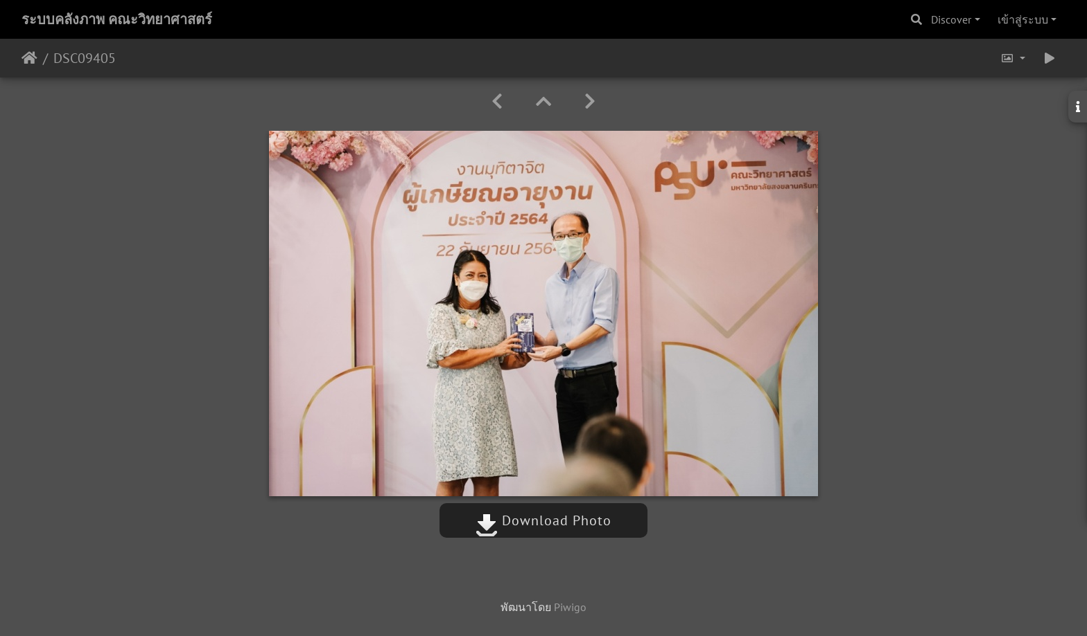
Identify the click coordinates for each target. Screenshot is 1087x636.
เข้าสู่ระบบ (1023, 19)
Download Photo (543, 520)
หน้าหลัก (29, 58)
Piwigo (570, 607)
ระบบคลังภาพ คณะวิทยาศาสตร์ (116, 19)
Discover (951, 19)
